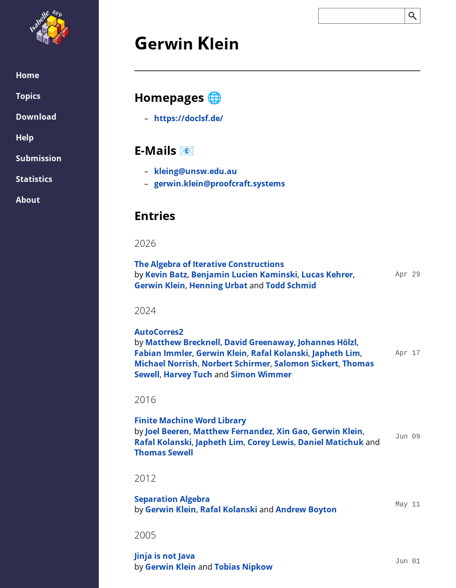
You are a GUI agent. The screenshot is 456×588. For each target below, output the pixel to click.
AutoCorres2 (158, 331)
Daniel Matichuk (331, 442)
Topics (28, 95)
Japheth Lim (336, 353)
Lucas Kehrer (327, 274)
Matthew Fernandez (233, 431)
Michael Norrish (166, 363)
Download (36, 116)
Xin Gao (292, 431)
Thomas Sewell (163, 452)
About (28, 199)
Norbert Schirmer (236, 363)
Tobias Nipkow (243, 566)
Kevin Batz (166, 274)
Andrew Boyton (306, 509)
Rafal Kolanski (279, 353)
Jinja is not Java (164, 555)
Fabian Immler (163, 353)
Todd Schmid (291, 285)
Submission (39, 158)
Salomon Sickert (306, 363)
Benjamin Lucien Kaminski (244, 274)
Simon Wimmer (261, 374)
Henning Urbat (218, 285)
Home (27, 75)
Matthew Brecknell (182, 342)
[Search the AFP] (361, 16)
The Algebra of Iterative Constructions (209, 264)
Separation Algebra (172, 499)
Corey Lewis (271, 442)
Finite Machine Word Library (190, 420)
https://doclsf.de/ (188, 118)
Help (25, 137)
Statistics (34, 179)
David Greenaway (259, 342)
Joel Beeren (167, 431)
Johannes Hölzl (327, 342)
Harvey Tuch (188, 374)
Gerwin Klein (159, 285)
